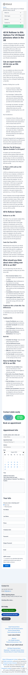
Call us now (6, 618)
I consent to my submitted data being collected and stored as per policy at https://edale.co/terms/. (13, 560)
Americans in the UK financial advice (14, 628)
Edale (24, 659)
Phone (4, 523)
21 (17, 464)
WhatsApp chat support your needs (20, 417)
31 (5, 469)
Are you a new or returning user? (11, 503)
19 (11, 464)
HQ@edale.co (7, 591)
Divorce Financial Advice (14, 630)
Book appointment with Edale (10, 614)
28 (17, 466)
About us (14, 638)
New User (7, 505)
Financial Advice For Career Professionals (14, 652)
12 (11, 462)
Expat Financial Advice (14, 627)
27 (14, 466)
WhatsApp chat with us (8, 610)
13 (14, 462)
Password (5, 536)
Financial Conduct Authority (10, 663)
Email (4, 549)
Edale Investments (8, 661)
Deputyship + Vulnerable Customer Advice (14, 650)
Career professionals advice (14, 632)
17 (5, 464)
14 (17, 462)
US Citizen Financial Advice (14, 648)
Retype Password (7, 543)
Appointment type (7, 440)
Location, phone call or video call (11, 435)
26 (11, 466)
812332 (5, 664)
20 (14, 464)
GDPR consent (6, 556)
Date (4, 450)
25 (8, 466)
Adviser (5, 445)
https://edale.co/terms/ (18, 673)
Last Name (6, 516)
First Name (6, 509)
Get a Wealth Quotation (14, 640)
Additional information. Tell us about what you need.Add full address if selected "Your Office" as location (14, 478)
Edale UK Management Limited (9, 659)
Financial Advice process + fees (14, 642)
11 (8, 462)
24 (5, 466)
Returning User (8, 506)
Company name (7, 529)
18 (8, 464)
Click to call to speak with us (8, 417)
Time (4, 472)
